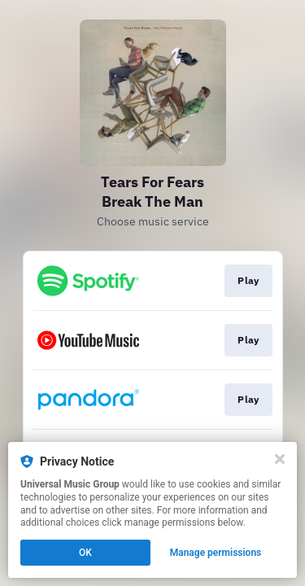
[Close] (280, 459)
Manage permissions (216, 552)
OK (85, 552)
